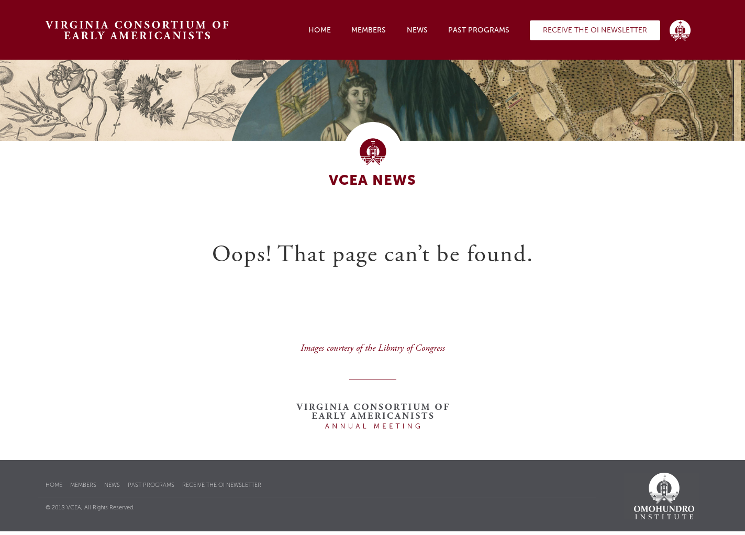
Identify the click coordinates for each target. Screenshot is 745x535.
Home (319, 30)
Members (368, 30)
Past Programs (478, 30)
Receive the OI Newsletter (595, 30)
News (417, 30)
